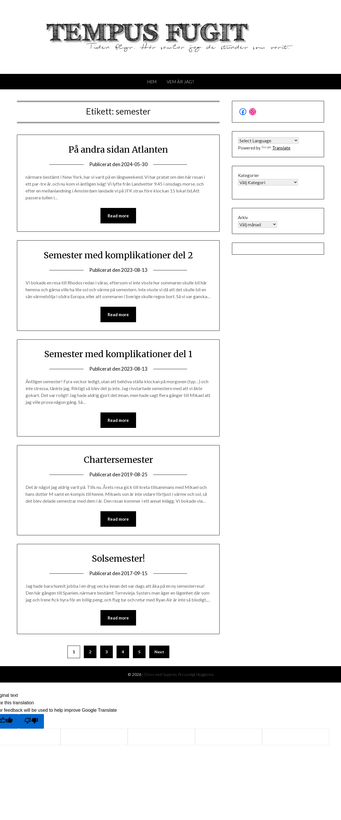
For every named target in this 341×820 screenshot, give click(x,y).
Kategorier (248, 175)
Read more (118, 215)
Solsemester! (118, 558)
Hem (152, 81)
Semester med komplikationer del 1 (118, 354)
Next (159, 651)
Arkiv (243, 217)
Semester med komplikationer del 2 (118, 255)
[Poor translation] (31, 721)
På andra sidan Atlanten (118, 149)
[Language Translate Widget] (268, 140)
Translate (275, 147)
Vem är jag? (180, 81)
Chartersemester (118, 459)
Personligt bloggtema (196, 674)
